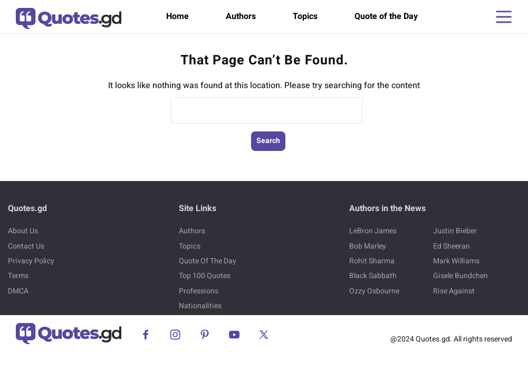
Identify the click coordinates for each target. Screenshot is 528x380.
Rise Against (454, 291)
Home (177, 16)
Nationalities (200, 305)
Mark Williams (456, 261)
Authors (241, 16)
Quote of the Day (386, 16)
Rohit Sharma (372, 261)
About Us (23, 230)
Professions (198, 291)
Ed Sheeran (451, 246)
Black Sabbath (373, 275)
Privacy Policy (31, 261)
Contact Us (26, 246)
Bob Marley (367, 246)
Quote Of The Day (207, 261)
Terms (18, 275)
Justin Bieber (455, 230)
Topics (305, 16)
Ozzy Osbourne (374, 291)
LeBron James (373, 230)
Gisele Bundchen (460, 275)
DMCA (18, 291)
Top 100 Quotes (205, 275)
